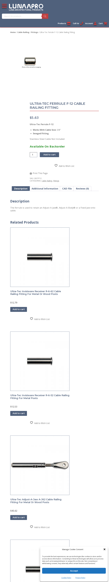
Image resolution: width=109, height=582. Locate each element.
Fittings (34, 32)
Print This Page (66, 119)
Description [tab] (20, 134)
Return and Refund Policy (22, 300)
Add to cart (76, 100)
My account (15, 344)
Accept (74, 569)
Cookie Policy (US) (18, 323)
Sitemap (14, 317)
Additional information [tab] (45, 134)
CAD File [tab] (67, 134)
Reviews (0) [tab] (82, 134)
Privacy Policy (80, 576)
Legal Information (41, 412)
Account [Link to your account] (89, 23)
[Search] (104, 16)
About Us (14, 312)
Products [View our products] (59, 23)
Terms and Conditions (21, 295)
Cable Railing (23, 32)
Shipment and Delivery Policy (24, 306)
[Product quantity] (60, 100)
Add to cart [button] (20, 226)
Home (13, 32)
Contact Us (15, 283)
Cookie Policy (66, 576)
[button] (104, 550)
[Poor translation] (9, 541)
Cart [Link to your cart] (103, 23)
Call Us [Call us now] (75, 23)
